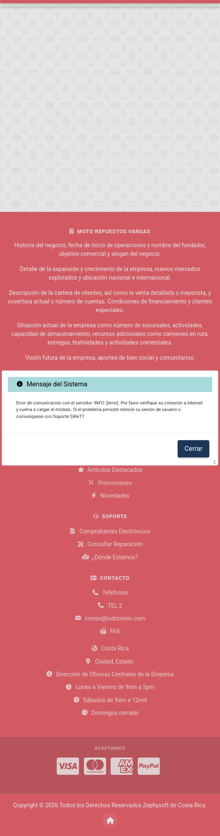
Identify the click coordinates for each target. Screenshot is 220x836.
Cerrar (194, 448)
